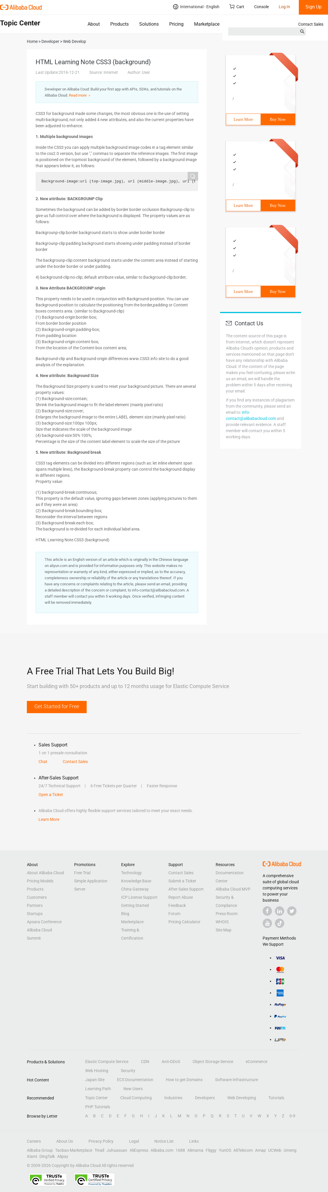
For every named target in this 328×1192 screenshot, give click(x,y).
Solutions (149, 24)
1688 (180, 1150)
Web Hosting (96, 1070)
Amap (260, 1150)
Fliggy (211, 1150)
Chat (43, 761)
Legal (134, 1141)
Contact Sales (310, 24)
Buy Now (278, 119)
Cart (236, 6)
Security (128, 1070)
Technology (131, 872)
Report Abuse (180, 897)
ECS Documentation (135, 1079)
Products (119, 24)
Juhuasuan (117, 1150)
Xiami (32, 1156)
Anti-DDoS (171, 1061)
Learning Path (98, 1088)
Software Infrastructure (236, 1079)
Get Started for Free (56, 706)
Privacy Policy (101, 1141)
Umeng (290, 1150)
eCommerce (256, 1061)
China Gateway (135, 889)
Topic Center (96, 1097)
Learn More (243, 119)
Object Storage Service (213, 1061)
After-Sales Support (186, 889)
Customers (37, 897)
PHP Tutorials (97, 1106)
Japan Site (94, 1079)
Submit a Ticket (182, 881)
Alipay (62, 1156)
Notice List (164, 1141)
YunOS (225, 1150)
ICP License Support (139, 897)
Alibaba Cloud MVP (233, 889)
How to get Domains (184, 1079)
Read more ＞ (80, 95)
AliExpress (139, 1150)
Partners (35, 905)
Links (194, 1141)
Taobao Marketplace (73, 1150)
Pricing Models (40, 881)
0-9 (292, 1116)
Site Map (223, 930)
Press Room (227, 913)
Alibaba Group (40, 1150)
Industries (173, 1097)
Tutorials (276, 1097)
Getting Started (135, 905)
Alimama (195, 1150)
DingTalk (47, 1156)
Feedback (177, 905)
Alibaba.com (162, 1150)
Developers (205, 1097)
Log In (284, 6)
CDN (145, 1061)
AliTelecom (243, 1150)
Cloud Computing (136, 1097)
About (94, 24)
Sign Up (314, 7)
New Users (133, 1088)
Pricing (176, 24)
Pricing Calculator (184, 921)
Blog (125, 913)
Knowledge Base (136, 881)
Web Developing (241, 1097)
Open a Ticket (51, 794)
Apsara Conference (44, 921)
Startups (35, 913)
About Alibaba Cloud (45, 872)
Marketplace (206, 24)
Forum (174, 913)
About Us (64, 1141)
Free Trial (82, 872)
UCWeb (274, 1150)
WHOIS (222, 921)
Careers (34, 1141)
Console (261, 6)
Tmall (99, 1150)
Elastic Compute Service (106, 1061)
